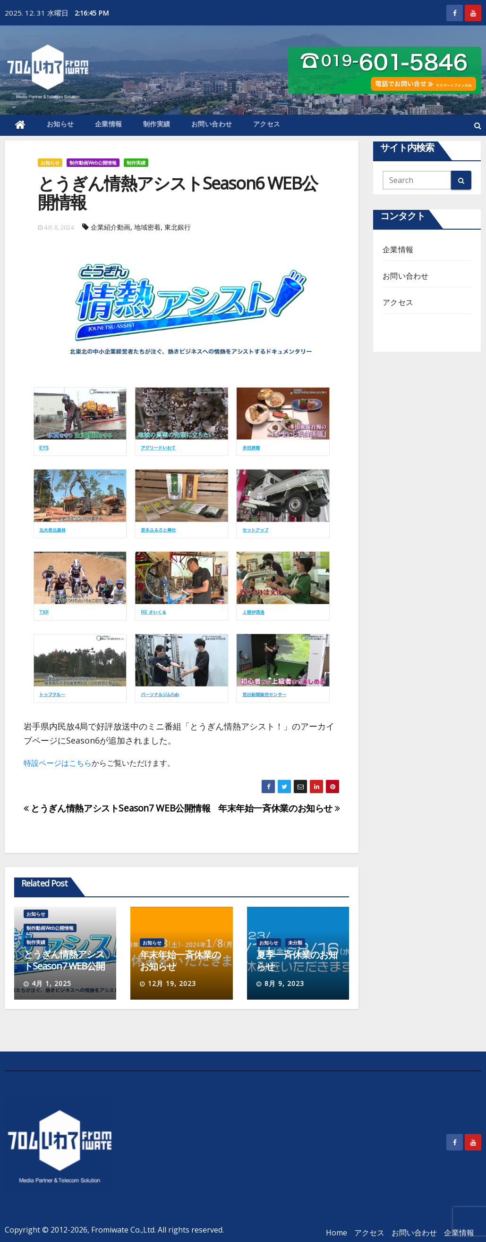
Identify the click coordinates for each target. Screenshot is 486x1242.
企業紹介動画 (110, 227)
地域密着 (147, 227)
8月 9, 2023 (284, 983)
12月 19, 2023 (172, 983)
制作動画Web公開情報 (93, 162)
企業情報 (108, 123)
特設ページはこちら (58, 763)
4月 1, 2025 (51, 983)
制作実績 (157, 123)
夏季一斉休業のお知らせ (296, 960)
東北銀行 (177, 227)
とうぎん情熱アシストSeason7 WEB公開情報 (117, 808)
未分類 (295, 942)
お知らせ (60, 123)
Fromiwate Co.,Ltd (122, 1230)
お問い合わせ (211, 123)
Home (336, 1232)
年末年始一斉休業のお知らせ (279, 808)
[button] (477, 125)
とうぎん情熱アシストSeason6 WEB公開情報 (177, 193)
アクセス (267, 123)
